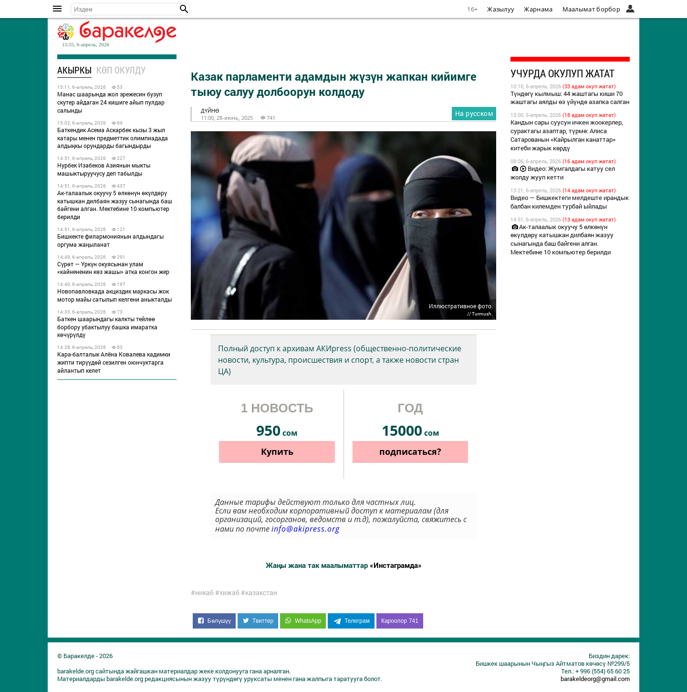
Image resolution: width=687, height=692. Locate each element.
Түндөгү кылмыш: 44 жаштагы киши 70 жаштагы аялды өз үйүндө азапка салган (569, 98)
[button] (184, 9)
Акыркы (74, 70)
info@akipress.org (305, 529)
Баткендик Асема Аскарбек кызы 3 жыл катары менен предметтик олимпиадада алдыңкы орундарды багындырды (112, 138)
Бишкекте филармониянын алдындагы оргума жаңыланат (110, 240)
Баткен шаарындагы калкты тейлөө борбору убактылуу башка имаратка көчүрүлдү (107, 327)
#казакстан (259, 592)
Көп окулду (121, 70)
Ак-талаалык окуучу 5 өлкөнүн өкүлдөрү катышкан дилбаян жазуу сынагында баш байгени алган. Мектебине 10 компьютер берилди (114, 204)
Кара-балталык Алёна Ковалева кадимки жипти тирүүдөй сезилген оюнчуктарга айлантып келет (113, 362)
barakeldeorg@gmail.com (595, 678)
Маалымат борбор (591, 9)
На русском (474, 113)
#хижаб (227, 592)
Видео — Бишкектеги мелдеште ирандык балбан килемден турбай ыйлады (569, 202)
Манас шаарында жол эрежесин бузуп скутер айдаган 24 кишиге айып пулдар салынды (111, 102)
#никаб (202, 592)
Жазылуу (500, 9)
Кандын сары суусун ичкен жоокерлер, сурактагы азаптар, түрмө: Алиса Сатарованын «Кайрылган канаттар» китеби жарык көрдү (566, 135)
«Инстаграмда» (396, 565)
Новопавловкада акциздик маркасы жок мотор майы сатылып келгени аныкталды (114, 295)
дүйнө (210, 110)
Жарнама (538, 9)
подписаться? (410, 451)
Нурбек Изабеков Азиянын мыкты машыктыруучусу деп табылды (103, 169)
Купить (277, 451)
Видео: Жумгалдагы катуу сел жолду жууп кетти (562, 173)
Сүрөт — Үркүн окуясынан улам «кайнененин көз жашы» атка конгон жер (113, 268)
